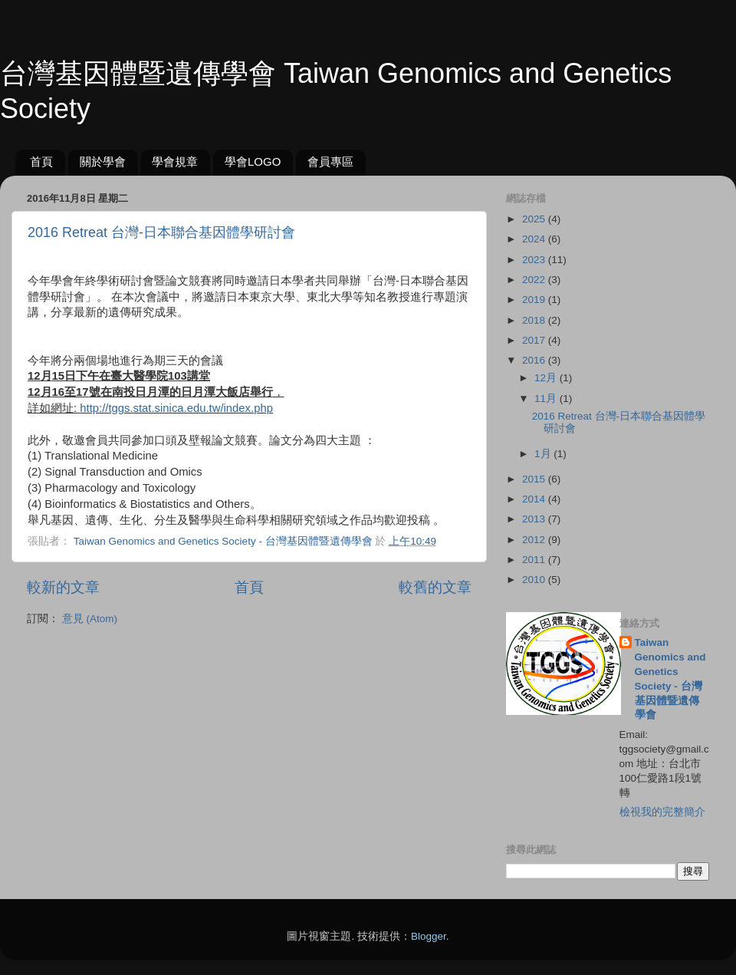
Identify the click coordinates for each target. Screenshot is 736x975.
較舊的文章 (435, 587)
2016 (535, 360)
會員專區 (330, 161)
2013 (535, 519)
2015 (535, 479)
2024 (535, 239)
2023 (535, 259)
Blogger (428, 936)
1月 (544, 454)
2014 (535, 499)
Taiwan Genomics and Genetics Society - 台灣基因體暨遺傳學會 (670, 678)
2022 (535, 279)
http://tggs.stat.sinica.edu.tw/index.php (176, 408)
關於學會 (103, 161)
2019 (535, 299)
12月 (547, 378)
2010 (535, 579)
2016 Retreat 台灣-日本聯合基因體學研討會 (161, 232)
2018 (535, 320)
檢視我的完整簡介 (662, 812)
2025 (535, 219)
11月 (547, 398)
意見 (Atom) (89, 618)
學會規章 (175, 161)
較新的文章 (63, 587)
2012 (535, 539)
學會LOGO (253, 161)
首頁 (41, 161)
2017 (535, 340)
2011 (535, 559)
